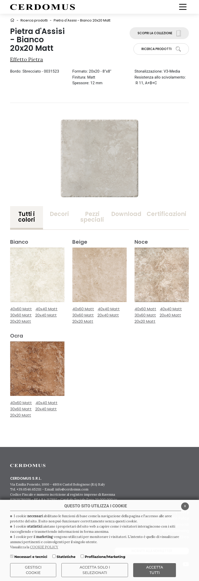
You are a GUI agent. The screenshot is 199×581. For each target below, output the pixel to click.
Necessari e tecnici (30, 557)
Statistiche (65, 557)
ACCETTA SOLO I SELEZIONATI (95, 570)
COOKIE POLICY (44, 547)
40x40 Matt (46, 309)
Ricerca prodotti (34, 20)
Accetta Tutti (154, 570)
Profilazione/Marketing (105, 557)
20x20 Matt (20, 321)
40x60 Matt (21, 309)
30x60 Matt (21, 315)
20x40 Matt (46, 315)
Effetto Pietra (26, 59)
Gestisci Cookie (33, 570)
